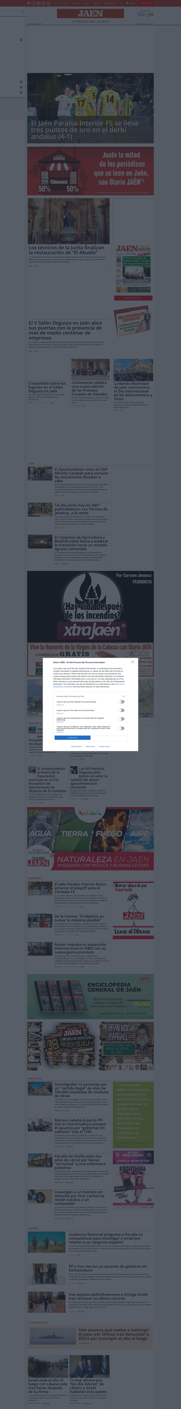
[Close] (133, 662)
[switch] (121, 701)
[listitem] (90, 696)
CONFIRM (72, 738)
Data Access (90, 746)
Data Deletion (76, 746)
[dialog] (90, 704)
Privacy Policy (104, 746)
